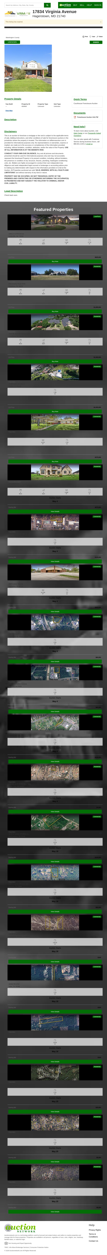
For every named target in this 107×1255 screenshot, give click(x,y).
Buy (75, 5)
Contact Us (93, 1241)
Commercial (97, 416)
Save (92, 37)
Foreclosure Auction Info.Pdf (86, 117)
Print (85, 37)
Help (89, 5)
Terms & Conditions (93, 1235)
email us (89, 144)
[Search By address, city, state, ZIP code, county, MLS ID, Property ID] (47, 5)
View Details (55, 511)
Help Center (78, 133)
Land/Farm (97, 216)
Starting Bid (12, 507)
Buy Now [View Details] (55, 261)
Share (100, 37)
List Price (11, 257)
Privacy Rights (95, 1230)
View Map (9, 110)
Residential (97, 266)
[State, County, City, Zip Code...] (27, 5)
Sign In (97, 5)
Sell (82, 5)
